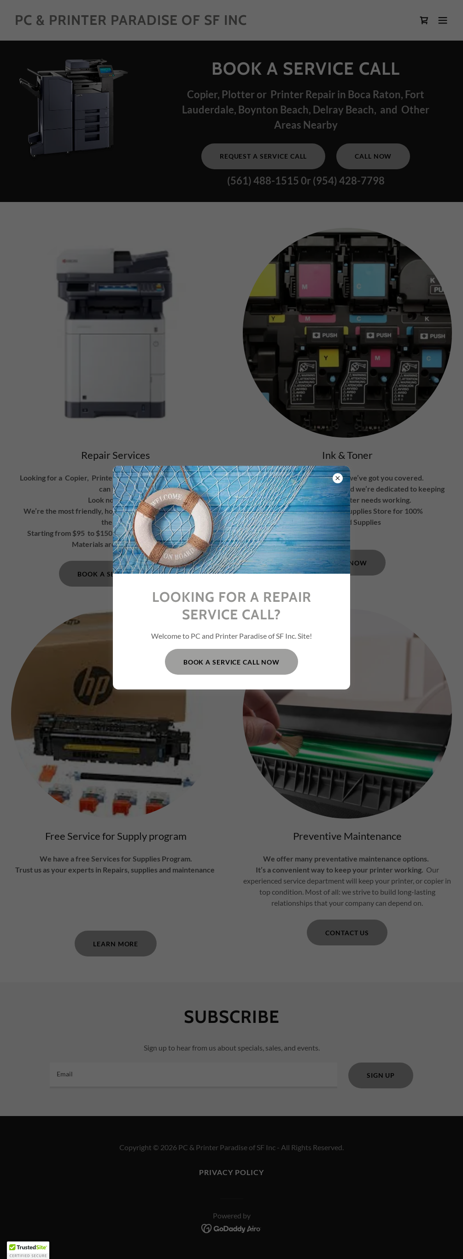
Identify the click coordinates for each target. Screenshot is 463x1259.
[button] (28, 1250)
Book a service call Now (231, 662)
